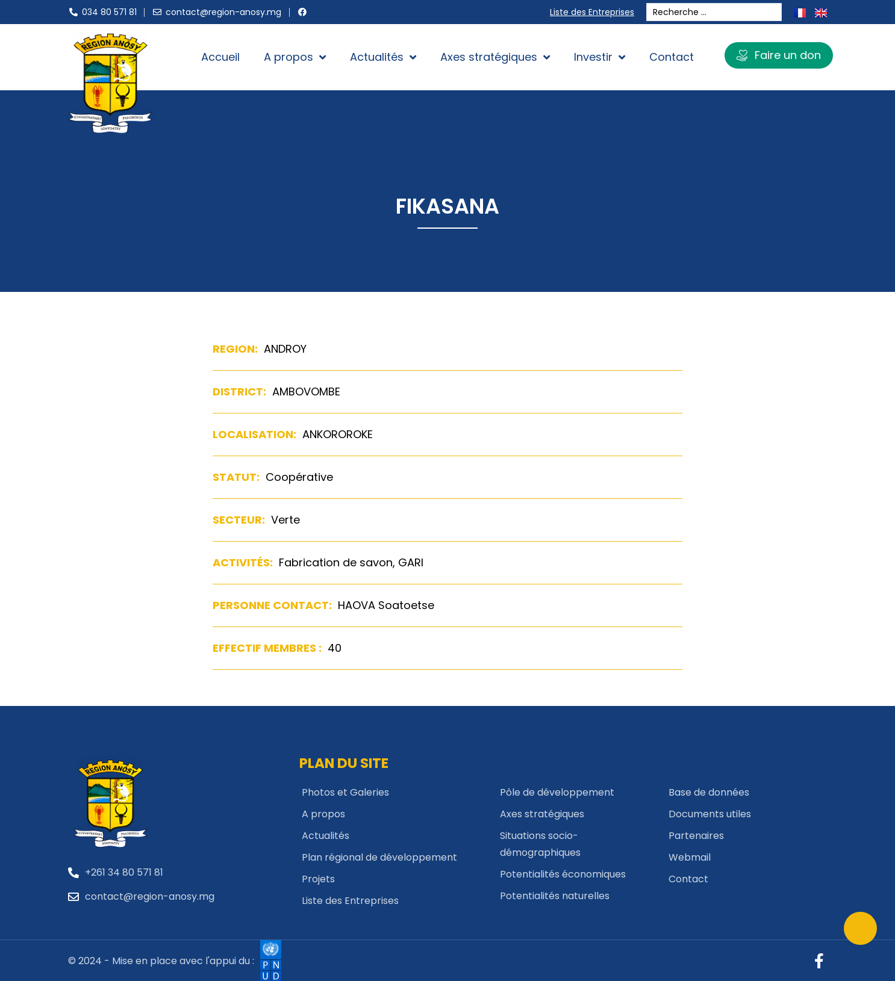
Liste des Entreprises (594, 12)
